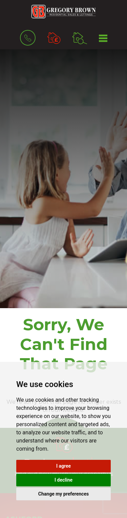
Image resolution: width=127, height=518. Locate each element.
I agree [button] (63, 466)
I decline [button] (63, 480)
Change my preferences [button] (63, 494)
